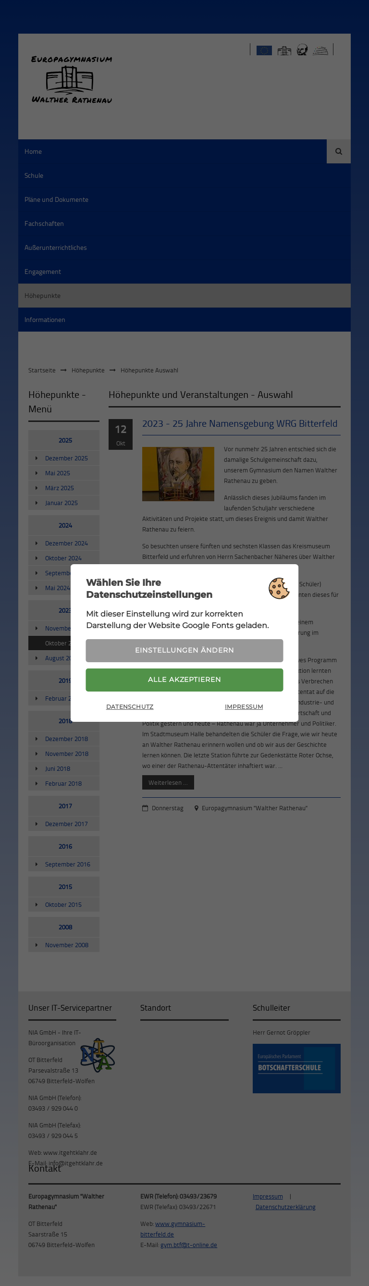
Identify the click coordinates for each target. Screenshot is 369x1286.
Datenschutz (130, 707)
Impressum (244, 707)
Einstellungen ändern (184, 649)
